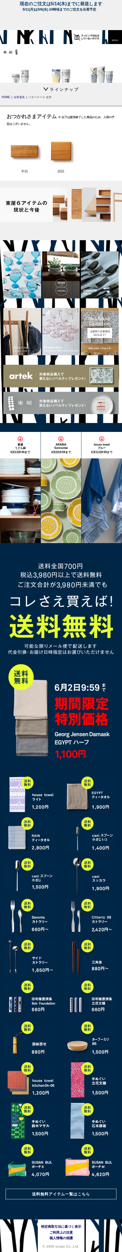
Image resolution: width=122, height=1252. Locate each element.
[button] (115, 37)
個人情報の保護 (61, 1238)
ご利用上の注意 (61, 1232)
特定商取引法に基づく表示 (61, 1227)
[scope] (15, 37)
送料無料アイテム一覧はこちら (61, 1194)
